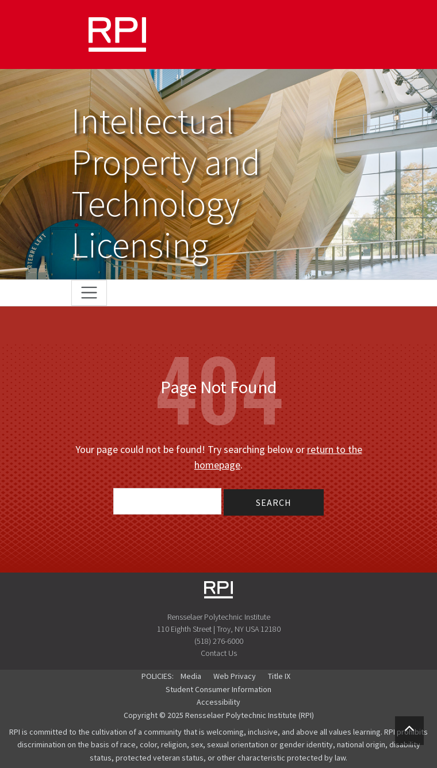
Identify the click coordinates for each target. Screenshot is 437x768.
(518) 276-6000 (218, 641)
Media (191, 676)
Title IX (279, 676)
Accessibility (218, 702)
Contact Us (219, 653)
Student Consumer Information (218, 689)
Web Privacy (234, 676)
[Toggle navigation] (89, 293)
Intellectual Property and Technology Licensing (165, 182)
